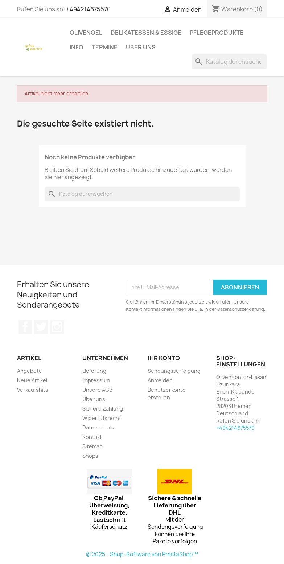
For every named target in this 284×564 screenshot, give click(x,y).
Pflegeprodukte (217, 33)
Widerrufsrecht (101, 418)
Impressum (96, 380)
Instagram (57, 327)
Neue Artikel (32, 380)
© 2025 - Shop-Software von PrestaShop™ (142, 554)
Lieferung (94, 370)
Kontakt (92, 436)
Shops (90, 455)
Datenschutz (98, 427)
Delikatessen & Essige (146, 33)
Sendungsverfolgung (174, 370)
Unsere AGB (97, 389)
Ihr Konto (164, 358)
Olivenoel (86, 33)
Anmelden (160, 380)
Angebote (29, 370)
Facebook (25, 327)
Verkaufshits (32, 389)
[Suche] (229, 61)
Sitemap (92, 446)
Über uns (141, 47)
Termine (105, 47)
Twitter (41, 327)
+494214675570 (88, 9)
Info (76, 47)
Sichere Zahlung (102, 408)
